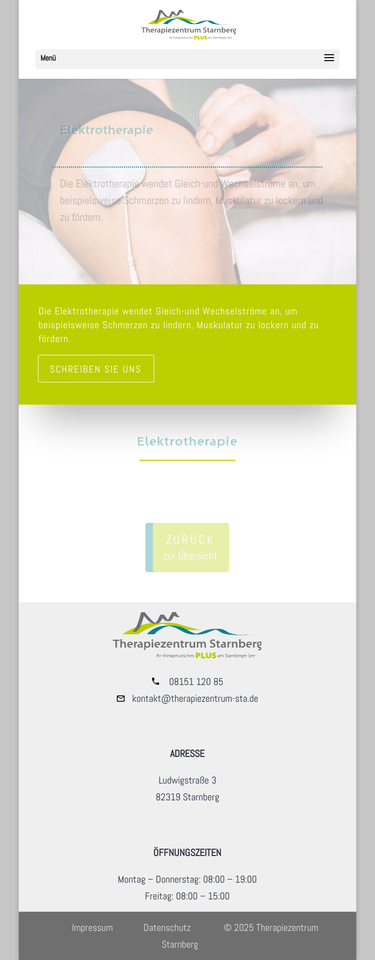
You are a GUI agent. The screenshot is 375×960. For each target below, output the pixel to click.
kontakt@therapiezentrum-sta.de (195, 698)
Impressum (92, 927)
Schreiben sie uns (95, 369)
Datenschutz (167, 927)
